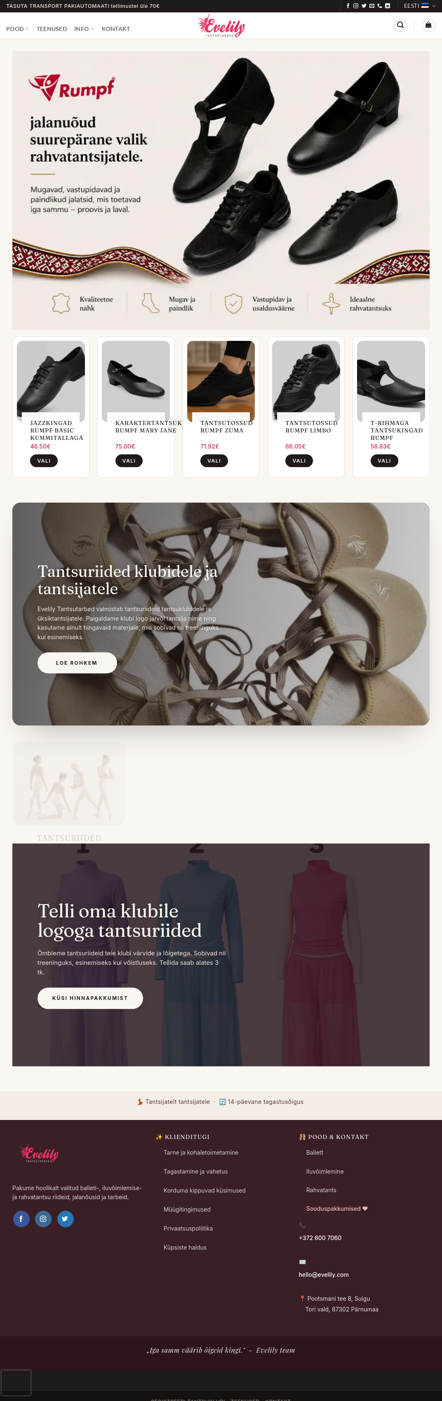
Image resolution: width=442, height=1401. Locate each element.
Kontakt (116, 28)
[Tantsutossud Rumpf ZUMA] (221, 381)
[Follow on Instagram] (355, 6)
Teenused (52, 28)
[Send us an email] (371, 6)
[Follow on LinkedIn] (387, 6)
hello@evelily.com (324, 1274)
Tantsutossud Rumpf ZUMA (226, 426)
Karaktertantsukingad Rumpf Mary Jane (159, 426)
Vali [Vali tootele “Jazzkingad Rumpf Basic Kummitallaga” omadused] (44, 461)
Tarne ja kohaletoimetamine (201, 1152)
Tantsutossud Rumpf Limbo (311, 426)
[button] (400, 25)
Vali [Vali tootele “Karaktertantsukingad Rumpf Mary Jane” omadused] (129, 461)
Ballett (314, 1152)
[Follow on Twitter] (364, 6)
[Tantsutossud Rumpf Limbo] (306, 381)
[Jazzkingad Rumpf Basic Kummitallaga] (51, 381)
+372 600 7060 (320, 1237)
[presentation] (16, 1382)
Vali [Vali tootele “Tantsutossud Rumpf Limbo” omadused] (299, 461)
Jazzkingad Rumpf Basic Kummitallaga (56, 430)
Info (84, 29)
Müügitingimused (187, 1209)
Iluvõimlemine (325, 1171)
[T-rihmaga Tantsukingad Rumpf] (391, 381)
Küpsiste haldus (185, 1247)
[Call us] (379, 6)
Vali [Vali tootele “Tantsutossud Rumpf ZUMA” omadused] (214, 461)
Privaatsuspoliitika (188, 1228)
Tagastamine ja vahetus (196, 1171)
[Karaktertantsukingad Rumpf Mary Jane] (136, 381)
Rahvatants (321, 1189)
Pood (17, 29)
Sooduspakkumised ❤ (337, 1208)
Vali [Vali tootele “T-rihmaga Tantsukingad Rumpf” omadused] (384, 461)
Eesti (420, 6)
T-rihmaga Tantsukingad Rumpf (397, 430)
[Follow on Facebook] (348, 6)
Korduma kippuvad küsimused (205, 1190)
